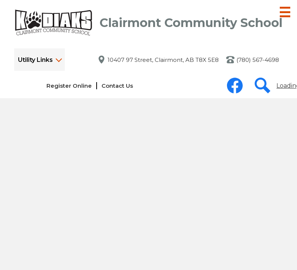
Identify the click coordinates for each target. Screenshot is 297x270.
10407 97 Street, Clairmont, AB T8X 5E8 (163, 59)
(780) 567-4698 (257, 59)
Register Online (69, 85)
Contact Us (117, 85)
